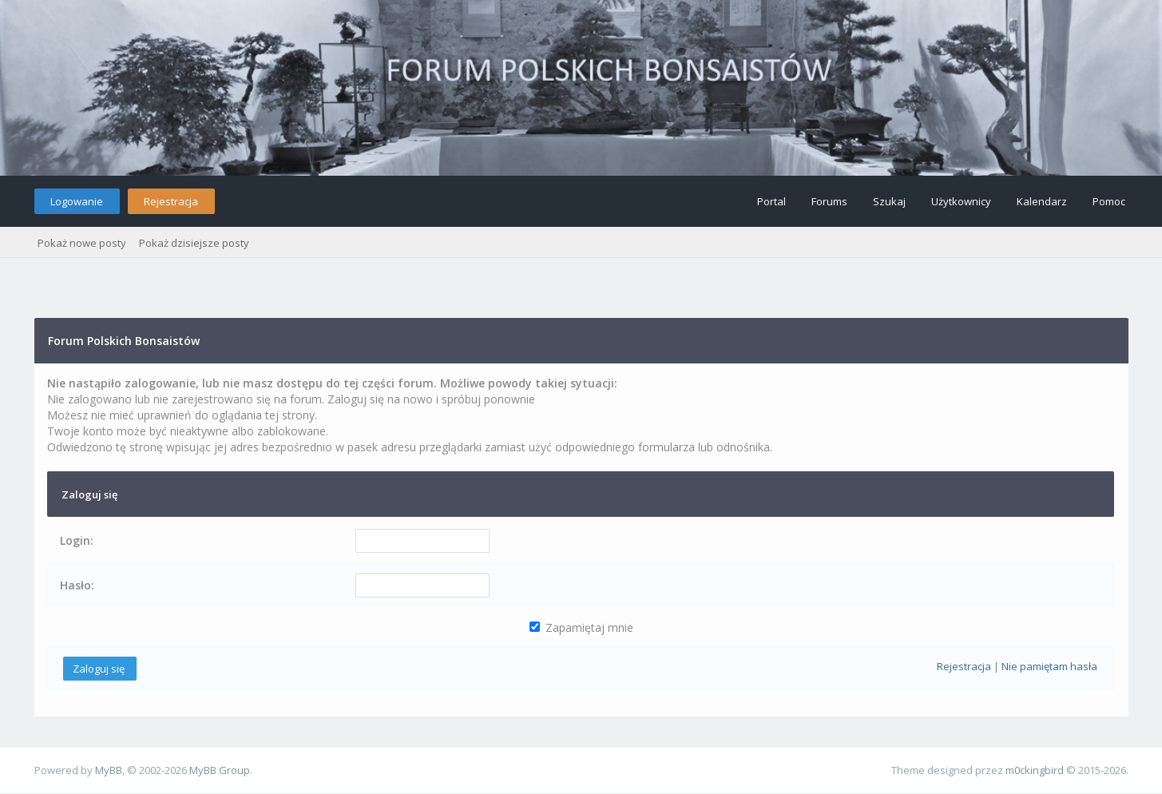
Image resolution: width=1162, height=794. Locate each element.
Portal (771, 201)
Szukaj (889, 201)
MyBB (108, 770)
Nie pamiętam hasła (1049, 666)
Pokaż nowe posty (82, 243)
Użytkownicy (961, 201)
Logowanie (76, 201)
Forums (829, 201)
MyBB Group (219, 770)
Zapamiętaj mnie (581, 627)
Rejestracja (171, 201)
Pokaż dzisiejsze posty (194, 243)
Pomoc (1109, 201)
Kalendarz (1042, 201)
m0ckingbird (1034, 770)
